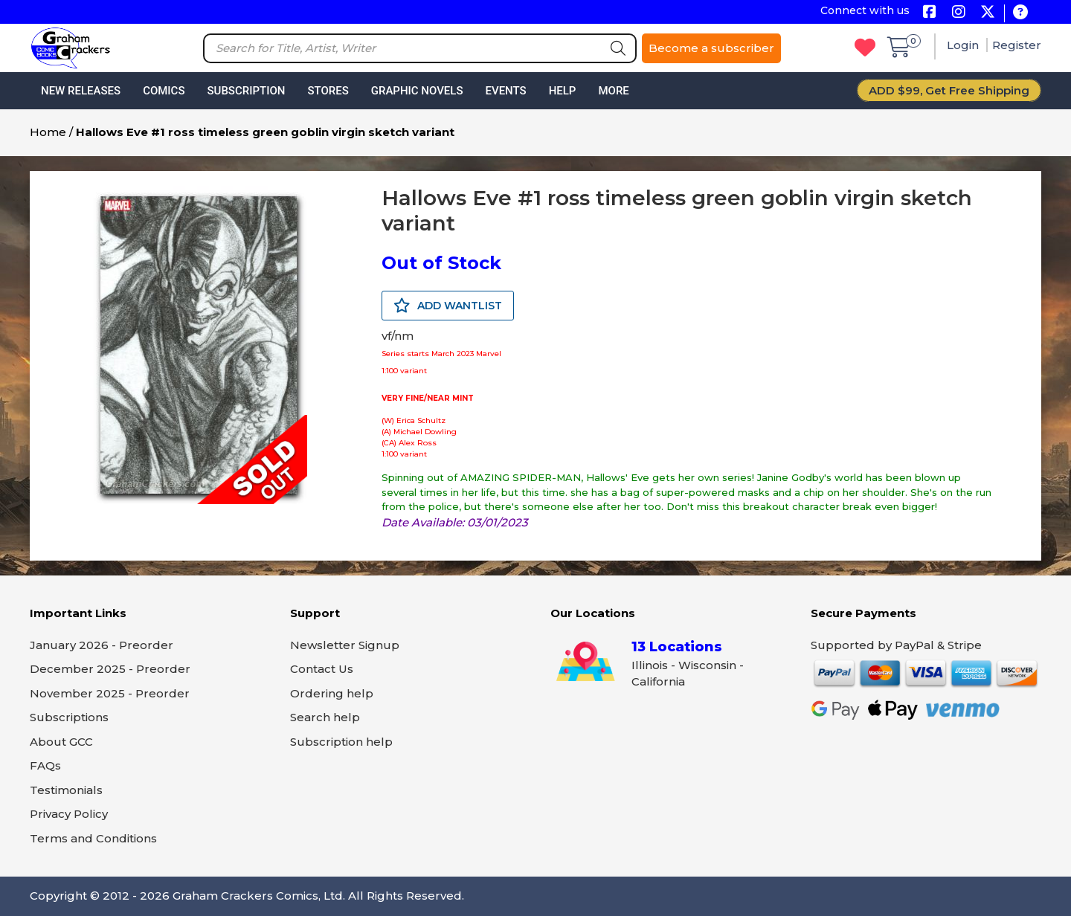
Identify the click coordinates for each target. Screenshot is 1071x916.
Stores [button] (327, 90)
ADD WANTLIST (447, 305)
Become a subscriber (711, 48)
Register (1016, 45)
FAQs (45, 765)
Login (964, 45)
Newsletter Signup (344, 645)
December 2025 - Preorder (110, 669)
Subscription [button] (247, 90)
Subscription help (341, 742)
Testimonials (66, 790)
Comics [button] (163, 90)
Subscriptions (69, 717)
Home (48, 132)
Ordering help (331, 693)
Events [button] (505, 90)
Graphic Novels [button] (417, 90)
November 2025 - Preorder (110, 693)
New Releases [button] (80, 90)
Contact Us (321, 669)
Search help (325, 717)
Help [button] (562, 90)
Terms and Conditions (93, 838)
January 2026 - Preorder (101, 645)
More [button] (613, 90)
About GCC (61, 742)
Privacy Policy (69, 814)
